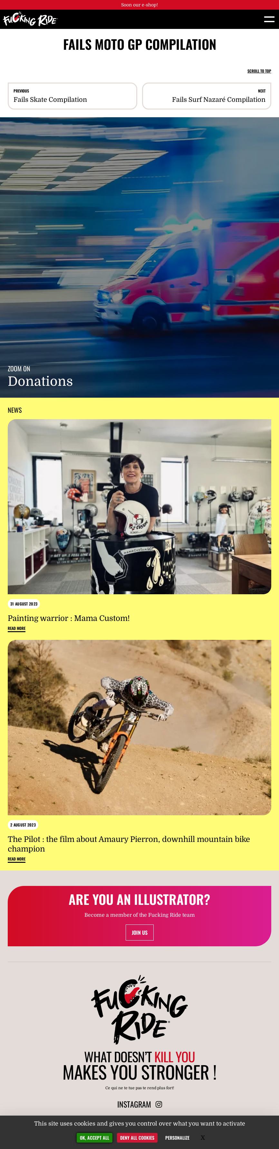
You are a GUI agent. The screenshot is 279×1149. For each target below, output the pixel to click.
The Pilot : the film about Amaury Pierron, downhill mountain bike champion (129, 844)
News (15, 409)
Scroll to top (259, 71)
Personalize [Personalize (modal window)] (177, 1137)
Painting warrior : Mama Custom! (69, 618)
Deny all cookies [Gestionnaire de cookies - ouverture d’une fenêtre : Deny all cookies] (137, 1137)
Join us (140, 932)
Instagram (139, 1104)
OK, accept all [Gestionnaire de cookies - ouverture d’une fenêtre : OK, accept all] (94, 1137)
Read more (16, 628)
